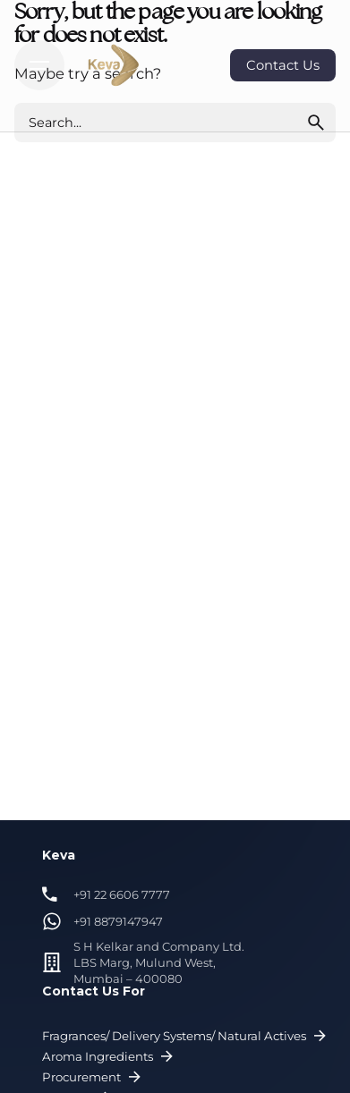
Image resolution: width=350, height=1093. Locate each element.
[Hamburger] (39, 65)
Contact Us (283, 65)
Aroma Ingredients (109, 1056)
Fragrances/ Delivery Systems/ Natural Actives (186, 1036)
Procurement (93, 1077)
